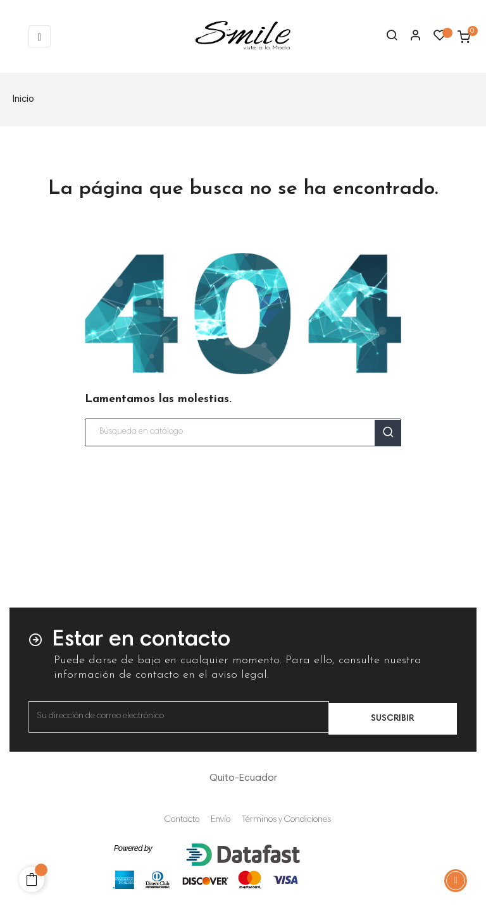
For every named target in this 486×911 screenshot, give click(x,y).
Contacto (182, 820)
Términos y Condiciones (286, 820)
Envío (220, 820)
